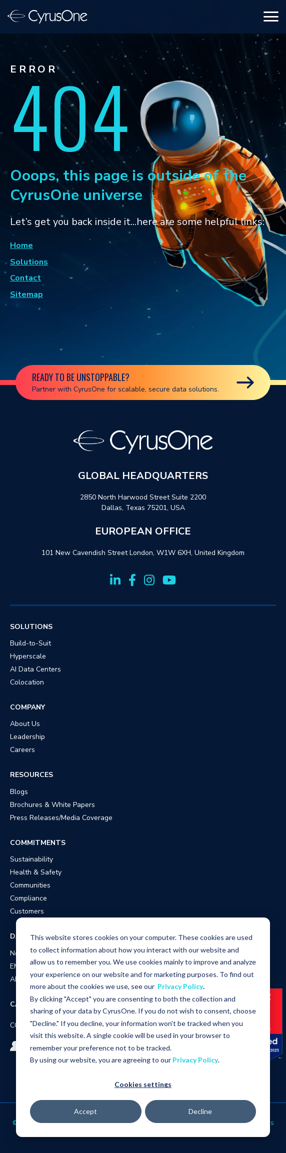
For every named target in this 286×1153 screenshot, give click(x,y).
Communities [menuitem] (30, 885)
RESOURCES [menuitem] (31, 775)
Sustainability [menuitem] (31, 859)
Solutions (29, 262)
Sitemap (26, 294)
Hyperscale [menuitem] (28, 656)
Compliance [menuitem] (28, 898)
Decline (200, 1111)
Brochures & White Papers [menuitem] (52, 805)
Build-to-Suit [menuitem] (30, 643)
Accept (85, 1111)
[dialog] (143, 1027)
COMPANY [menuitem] (27, 707)
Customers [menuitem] (27, 911)
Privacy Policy (180, 986)
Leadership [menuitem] (27, 737)
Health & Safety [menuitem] (36, 872)
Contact (25, 278)
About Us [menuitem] (25, 723)
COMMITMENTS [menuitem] (38, 843)
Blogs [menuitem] (19, 791)
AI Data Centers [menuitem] (35, 669)
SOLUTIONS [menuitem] (31, 627)
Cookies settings (143, 1084)
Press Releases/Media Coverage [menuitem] (61, 817)
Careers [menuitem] (22, 749)
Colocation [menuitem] (27, 682)
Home (21, 245)
